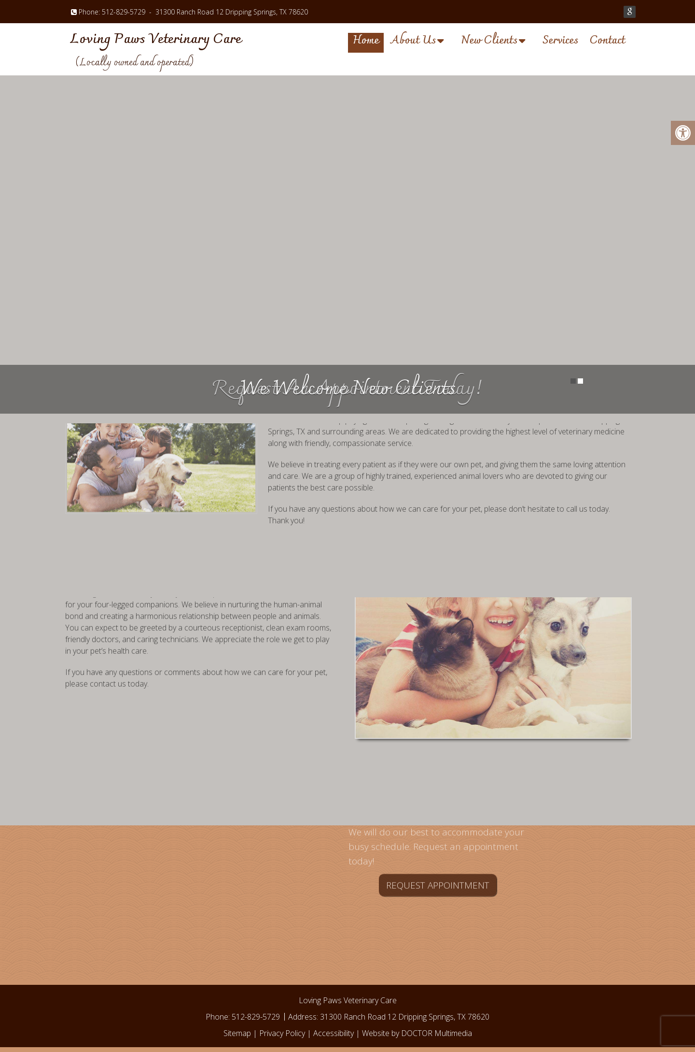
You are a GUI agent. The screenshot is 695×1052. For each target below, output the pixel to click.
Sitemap (237, 1033)
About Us (413, 42)
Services (560, 42)
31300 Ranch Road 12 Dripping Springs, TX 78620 (231, 11)
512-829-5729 (123, 11)
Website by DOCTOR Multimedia (417, 1033)
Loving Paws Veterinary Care (155, 40)
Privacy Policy (282, 1033)
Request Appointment (437, 838)
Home (366, 42)
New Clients (489, 42)
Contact (607, 42)
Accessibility (333, 1033)
